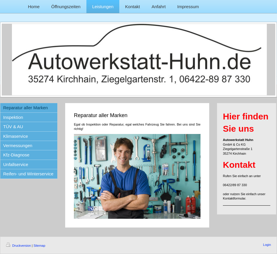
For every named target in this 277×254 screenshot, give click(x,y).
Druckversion (19, 245)
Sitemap (39, 245)
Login (267, 244)
